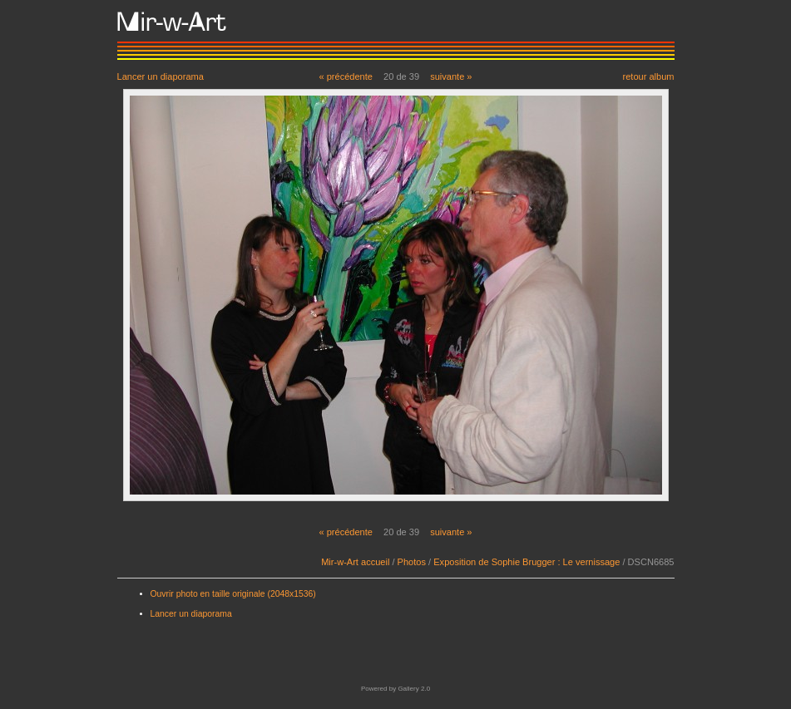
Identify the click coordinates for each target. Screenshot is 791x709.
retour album (648, 76)
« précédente (346, 76)
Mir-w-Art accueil (355, 562)
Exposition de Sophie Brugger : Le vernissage (526, 562)
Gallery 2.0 (414, 688)
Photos (412, 562)
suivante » (451, 76)
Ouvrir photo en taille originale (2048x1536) (233, 593)
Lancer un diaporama (160, 76)
